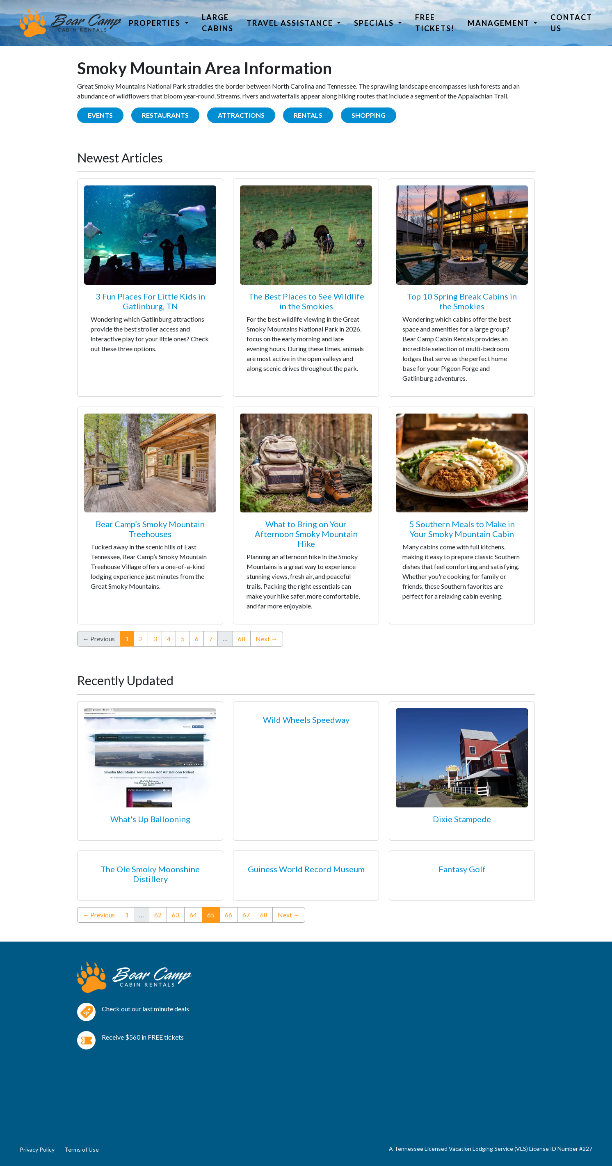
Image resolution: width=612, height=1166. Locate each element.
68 (241, 638)
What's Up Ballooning (150, 819)
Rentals (308, 115)
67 (246, 915)
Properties (156, 22)
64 (193, 915)
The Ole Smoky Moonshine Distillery (150, 874)
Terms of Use (81, 1149)
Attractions (241, 115)
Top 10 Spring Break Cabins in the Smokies (462, 301)
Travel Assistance (291, 22)
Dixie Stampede (462, 819)
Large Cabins (217, 23)
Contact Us (571, 23)
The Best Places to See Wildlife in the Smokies (306, 301)
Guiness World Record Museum (306, 869)
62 (158, 915)
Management (500, 22)
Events (100, 115)
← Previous (98, 915)
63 (175, 915)
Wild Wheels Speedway (306, 720)
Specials (375, 22)
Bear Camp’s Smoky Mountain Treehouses (150, 529)
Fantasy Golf (462, 869)
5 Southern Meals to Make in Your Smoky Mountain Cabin (462, 529)
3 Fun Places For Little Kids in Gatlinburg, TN (150, 301)
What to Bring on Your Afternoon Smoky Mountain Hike (306, 534)
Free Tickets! (434, 23)
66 (228, 915)
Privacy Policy (37, 1149)
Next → (267, 638)
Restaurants (165, 115)
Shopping (369, 115)
